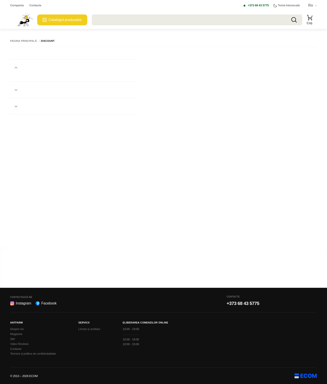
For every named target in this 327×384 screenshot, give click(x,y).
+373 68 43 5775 (258, 5)
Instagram (20, 303)
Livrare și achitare (89, 329)
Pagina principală (23, 41)
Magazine (16, 334)
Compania (17, 5)
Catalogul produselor (62, 20)
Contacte (35, 5)
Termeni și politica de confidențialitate (33, 353)
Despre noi (17, 329)
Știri (12, 339)
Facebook (46, 303)
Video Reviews (19, 344)
